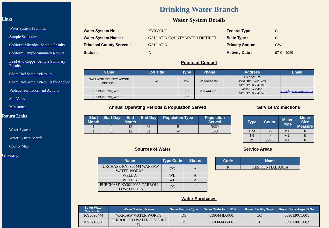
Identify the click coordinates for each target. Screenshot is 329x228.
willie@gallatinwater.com (296, 91)
